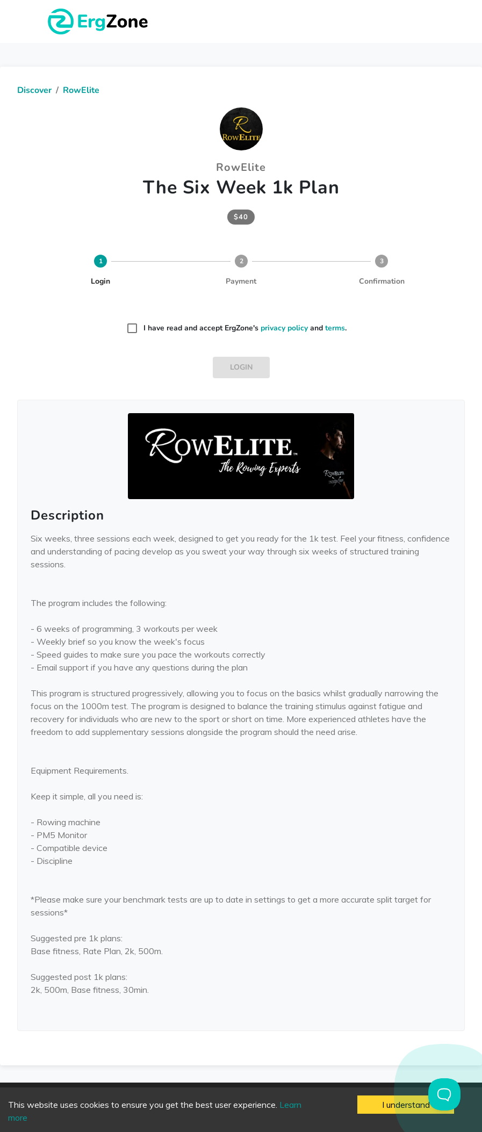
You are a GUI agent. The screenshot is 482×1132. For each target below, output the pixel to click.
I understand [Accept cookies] (406, 1104)
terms (335, 328)
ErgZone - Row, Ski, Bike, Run (99, 21)
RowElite (81, 90)
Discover (34, 90)
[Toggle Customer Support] (444, 1094)
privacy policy (284, 328)
